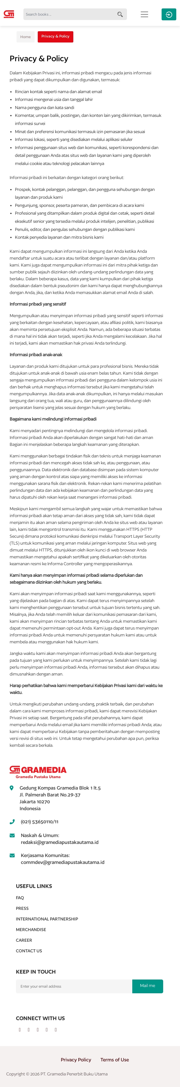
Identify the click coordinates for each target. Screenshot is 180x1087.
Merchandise (31, 929)
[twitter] (32, 1029)
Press (22, 908)
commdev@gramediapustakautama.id (63, 862)
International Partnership (47, 918)
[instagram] (41, 1029)
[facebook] (23, 1029)
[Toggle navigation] (144, 14)
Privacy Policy (76, 1060)
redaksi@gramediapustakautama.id (60, 842)
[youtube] (50, 1029)
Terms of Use (114, 1060)
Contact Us (29, 950)
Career (24, 940)
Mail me (147, 985)
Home (25, 36)
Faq (20, 897)
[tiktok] (59, 1029)
